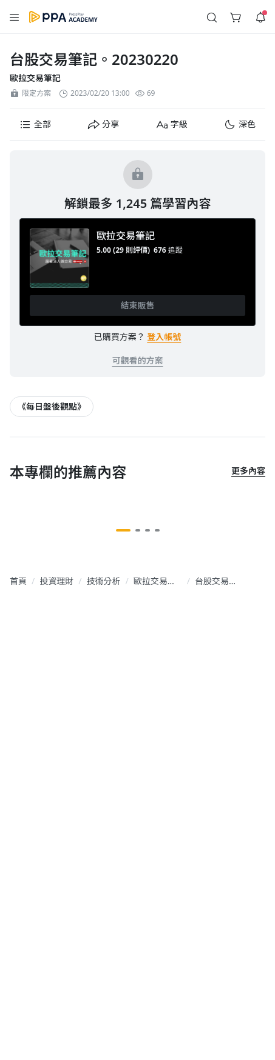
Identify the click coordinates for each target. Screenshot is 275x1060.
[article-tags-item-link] (51, 406)
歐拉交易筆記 (35, 78)
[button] (35, 124)
